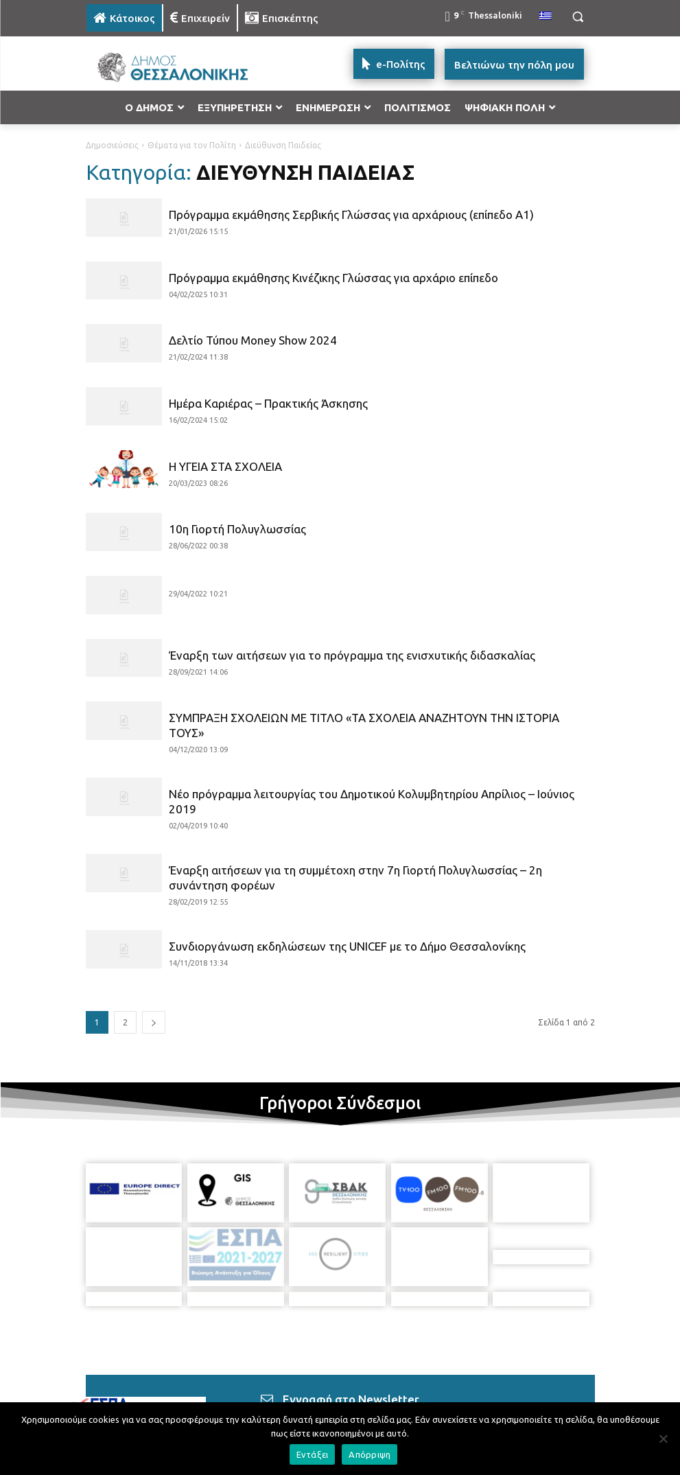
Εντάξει (312, 1454)
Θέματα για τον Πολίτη (192, 145)
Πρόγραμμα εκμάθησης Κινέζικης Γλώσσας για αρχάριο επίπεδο (333, 277)
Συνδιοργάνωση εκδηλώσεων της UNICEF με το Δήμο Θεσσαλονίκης (347, 946)
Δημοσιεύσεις (112, 145)
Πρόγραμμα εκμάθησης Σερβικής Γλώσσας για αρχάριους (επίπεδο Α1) (351, 214)
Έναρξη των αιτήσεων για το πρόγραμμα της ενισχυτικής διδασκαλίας (352, 655)
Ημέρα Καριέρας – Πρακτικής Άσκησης (268, 403)
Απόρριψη (369, 1454)
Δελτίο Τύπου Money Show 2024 (253, 340)
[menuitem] (545, 16)
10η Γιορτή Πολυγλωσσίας (237, 528)
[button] (578, 17)
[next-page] (153, 1022)
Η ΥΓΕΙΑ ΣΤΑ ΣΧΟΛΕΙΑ (225, 466)
